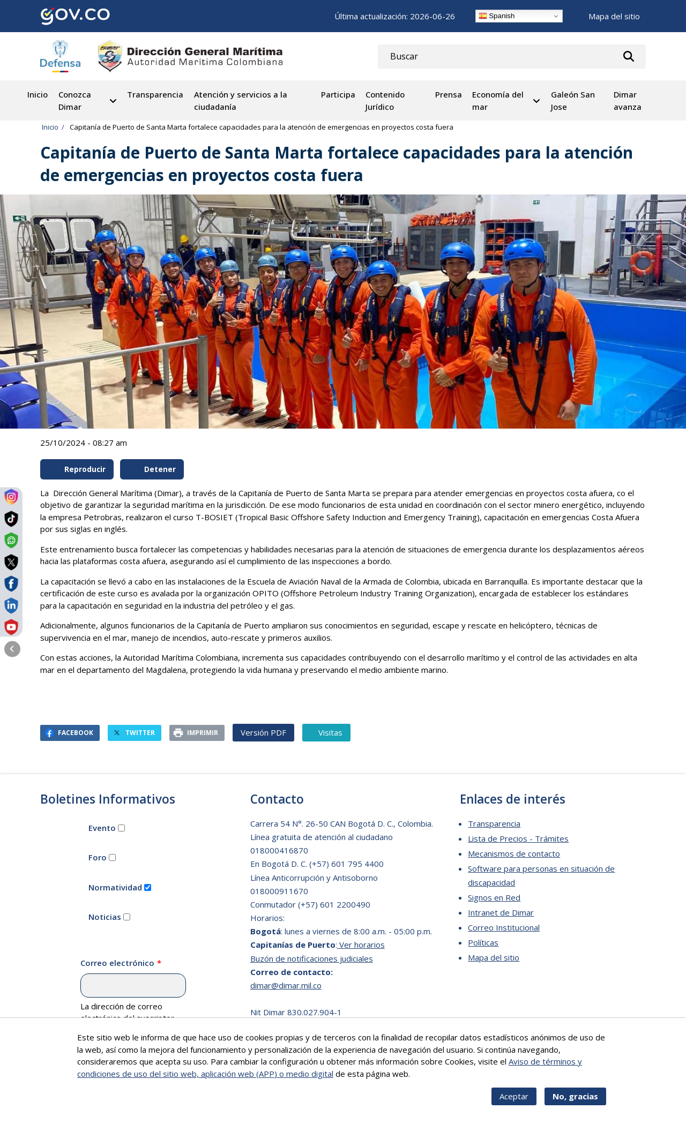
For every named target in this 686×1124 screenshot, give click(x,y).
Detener (152, 469)
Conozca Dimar (74, 100)
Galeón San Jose (573, 100)
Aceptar (513, 1103)
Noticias (104, 916)
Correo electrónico (117, 962)
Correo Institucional (504, 927)
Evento (102, 827)
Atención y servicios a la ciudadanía (240, 100)
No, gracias (575, 1103)
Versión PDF (263, 732)
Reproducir (77, 469)
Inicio (37, 94)
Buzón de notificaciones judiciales (311, 958)
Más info (427, 1080)
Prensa (448, 94)
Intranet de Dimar (501, 912)
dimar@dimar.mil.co (286, 985)
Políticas (483, 942)
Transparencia (155, 94)
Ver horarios (361, 944)
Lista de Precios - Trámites (518, 838)
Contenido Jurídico (385, 100)
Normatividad (115, 887)
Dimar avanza (628, 100)
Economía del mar (498, 100)
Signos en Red (494, 897)
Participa (338, 94)
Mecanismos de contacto (514, 853)
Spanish (497, 16)
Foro (97, 857)
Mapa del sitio (614, 16)
